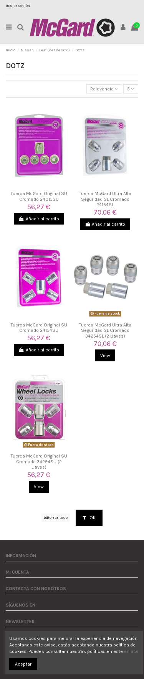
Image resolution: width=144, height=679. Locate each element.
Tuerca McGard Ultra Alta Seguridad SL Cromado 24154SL (105, 199)
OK (89, 517)
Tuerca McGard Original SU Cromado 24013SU (39, 196)
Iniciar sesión (18, 5)
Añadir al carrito (39, 218)
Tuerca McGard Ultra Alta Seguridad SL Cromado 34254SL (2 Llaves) (105, 330)
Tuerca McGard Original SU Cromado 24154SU (39, 327)
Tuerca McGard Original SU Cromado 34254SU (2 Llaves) (39, 461)
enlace (131, 651)
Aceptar (23, 664)
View (105, 355)
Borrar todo (56, 517)
